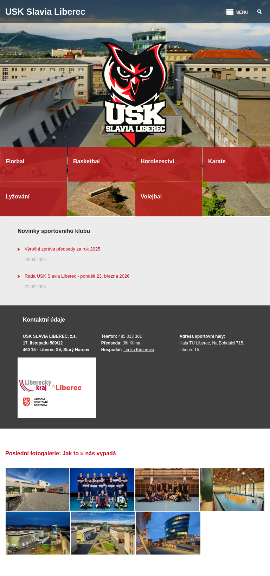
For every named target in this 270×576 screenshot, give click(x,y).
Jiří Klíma (131, 343)
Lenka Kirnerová (138, 349)
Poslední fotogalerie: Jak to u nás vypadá (60, 453)
